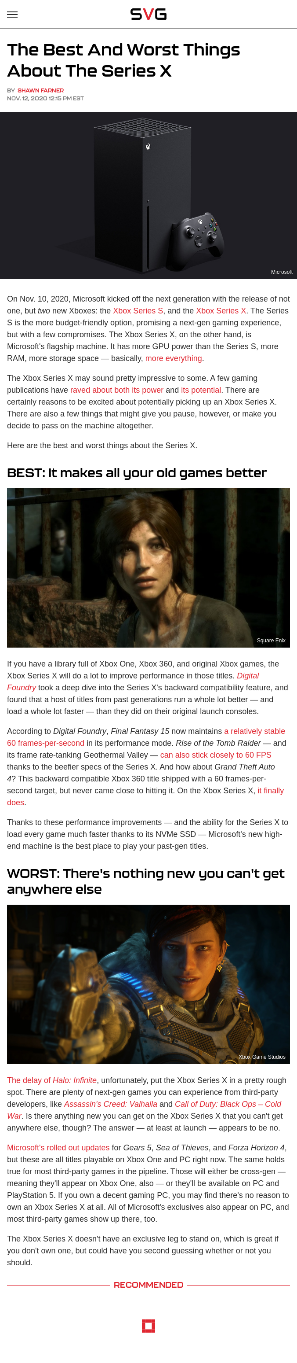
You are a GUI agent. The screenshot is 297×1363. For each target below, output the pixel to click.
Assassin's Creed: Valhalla (110, 1104)
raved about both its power (116, 390)
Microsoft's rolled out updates (58, 1147)
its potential (201, 390)
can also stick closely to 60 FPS (216, 755)
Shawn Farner (41, 90)
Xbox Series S (138, 310)
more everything (173, 358)
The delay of (30, 1080)
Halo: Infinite (75, 1080)
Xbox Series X (221, 310)
